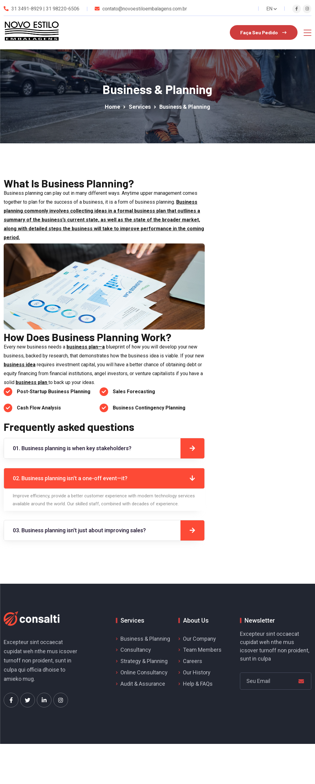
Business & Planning (145, 638)
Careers (192, 661)
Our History (197, 672)
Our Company (199, 638)
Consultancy (135, 649)
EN (271, 9)
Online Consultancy (144, 672)
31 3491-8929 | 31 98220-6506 (45, 9)
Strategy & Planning (144, 661)
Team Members (202, 649)
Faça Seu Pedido (263, 32)
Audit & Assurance (142, 683)
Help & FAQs (198, 683)
